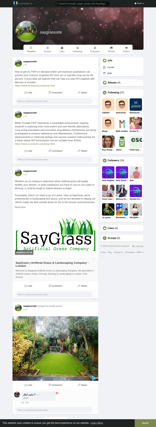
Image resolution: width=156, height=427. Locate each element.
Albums (112, 82)
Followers (113, 160)
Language (138, 246)
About (103, 252)
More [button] (140, 252)
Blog (110, 252)
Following (113, 92)
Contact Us (118, 252)
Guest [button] (139, 3)
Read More (20, 207)
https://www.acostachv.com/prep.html (35, 85)
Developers (130, 252)
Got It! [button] (145, 423)
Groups (112, 238)
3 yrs (25, 65)
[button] (82, 3)
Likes (111, 228)
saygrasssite (51, 32)
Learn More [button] (97, 423)
